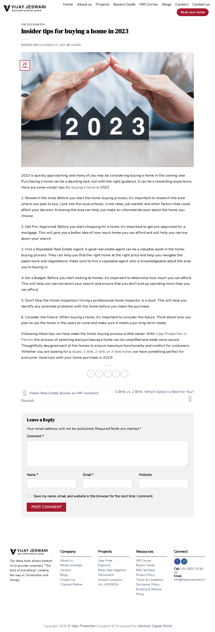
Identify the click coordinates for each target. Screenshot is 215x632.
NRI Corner (148, 4)
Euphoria (104, 565)
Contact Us (67, 580)
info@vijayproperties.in (189, 579)
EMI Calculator (146, 570)
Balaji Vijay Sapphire (112, 570)
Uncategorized (33, 24)
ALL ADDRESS (108, 584)
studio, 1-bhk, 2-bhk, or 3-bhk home (101, 351)
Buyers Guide (124, 4)
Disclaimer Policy (148, 584)
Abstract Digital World (155, 626)
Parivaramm (106, 575)
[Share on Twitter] (99, 373)
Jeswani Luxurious (110, 580)
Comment (35, 436)
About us (84, 4)
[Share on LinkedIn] (124, 373)
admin (76, 45)
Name (32, 475)
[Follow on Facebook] (177, 561)
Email (88, 475)
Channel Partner (71, 584)
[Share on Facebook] (91, 373)
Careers (181, 4)
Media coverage (71, 565)
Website (145, 475)
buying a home (83, 187)
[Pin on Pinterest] (116, 373)
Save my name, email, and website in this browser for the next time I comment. (93, 496)
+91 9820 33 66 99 (188, 570)
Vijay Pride (105, 560)
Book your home (193, 12)
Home (68, 4)
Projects (102, 4)
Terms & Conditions (149, 580)
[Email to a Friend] (108, 373)
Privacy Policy (145, 575)
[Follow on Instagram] (184, 561)
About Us (66, 560)
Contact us (201, 4)
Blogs (166, 4)
